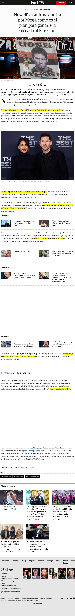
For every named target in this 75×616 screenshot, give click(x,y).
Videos (58, 561)
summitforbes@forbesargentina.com (10, 585)
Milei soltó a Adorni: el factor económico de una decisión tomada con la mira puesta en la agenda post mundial (37, 547)
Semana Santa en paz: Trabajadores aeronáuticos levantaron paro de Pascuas (23, 344)
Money (23, 561)
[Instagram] (68, 598)
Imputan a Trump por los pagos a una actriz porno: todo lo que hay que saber (63, 344)
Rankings (50, 561)
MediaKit (2, 598)
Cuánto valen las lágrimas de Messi (8, 508)
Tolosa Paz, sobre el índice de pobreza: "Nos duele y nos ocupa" (62, 223)
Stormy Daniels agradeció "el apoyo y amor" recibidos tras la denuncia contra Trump (24, 275)
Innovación (5, 561)
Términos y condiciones (46, 598)
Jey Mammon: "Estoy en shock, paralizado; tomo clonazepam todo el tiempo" (62, 253)
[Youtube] (71, 598)
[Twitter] (65, 598)
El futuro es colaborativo (22, 251)
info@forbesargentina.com (12, 581)
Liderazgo (15, 561)
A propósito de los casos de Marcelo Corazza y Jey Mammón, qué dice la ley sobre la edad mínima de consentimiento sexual (63, 277)
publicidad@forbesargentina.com (9, 578)
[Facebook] (62, 598)
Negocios (32, 561)
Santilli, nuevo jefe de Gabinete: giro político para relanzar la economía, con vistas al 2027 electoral (10, 547)
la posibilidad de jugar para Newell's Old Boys (37, 451)
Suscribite (61, 2)
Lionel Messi (48, 99)
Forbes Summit (65, 562)
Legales (2, 600)
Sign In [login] (70, 2)
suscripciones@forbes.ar (15, 588)
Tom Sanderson (44, 10)
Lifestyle (41, 561)
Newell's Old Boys (32, 477)
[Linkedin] (74, 598)
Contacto (16, 598)
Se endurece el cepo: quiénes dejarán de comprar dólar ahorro (24, 223)
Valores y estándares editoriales (29, 598)
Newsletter (10, 598)
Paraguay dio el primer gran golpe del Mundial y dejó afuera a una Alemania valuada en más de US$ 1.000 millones (63, 513)
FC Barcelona (6, 477)
